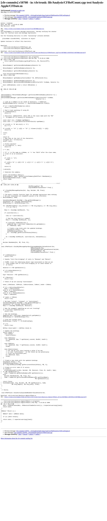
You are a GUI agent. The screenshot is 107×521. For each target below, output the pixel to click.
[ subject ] (31, 18)
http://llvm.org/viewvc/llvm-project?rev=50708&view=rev (24, 30)
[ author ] (37, 18)
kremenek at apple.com (18, 10)
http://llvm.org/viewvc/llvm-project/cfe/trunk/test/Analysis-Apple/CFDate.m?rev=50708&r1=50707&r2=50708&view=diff (45, 472)
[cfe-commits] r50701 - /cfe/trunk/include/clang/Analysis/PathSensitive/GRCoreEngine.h (43, 15)
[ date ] (20, 18)
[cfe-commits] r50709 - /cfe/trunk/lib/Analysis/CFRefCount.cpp (33, 17)
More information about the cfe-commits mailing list (17, 519)
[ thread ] (25, 18)
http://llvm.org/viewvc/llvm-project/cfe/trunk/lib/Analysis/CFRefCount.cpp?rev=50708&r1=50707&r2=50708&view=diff (45, 59)
